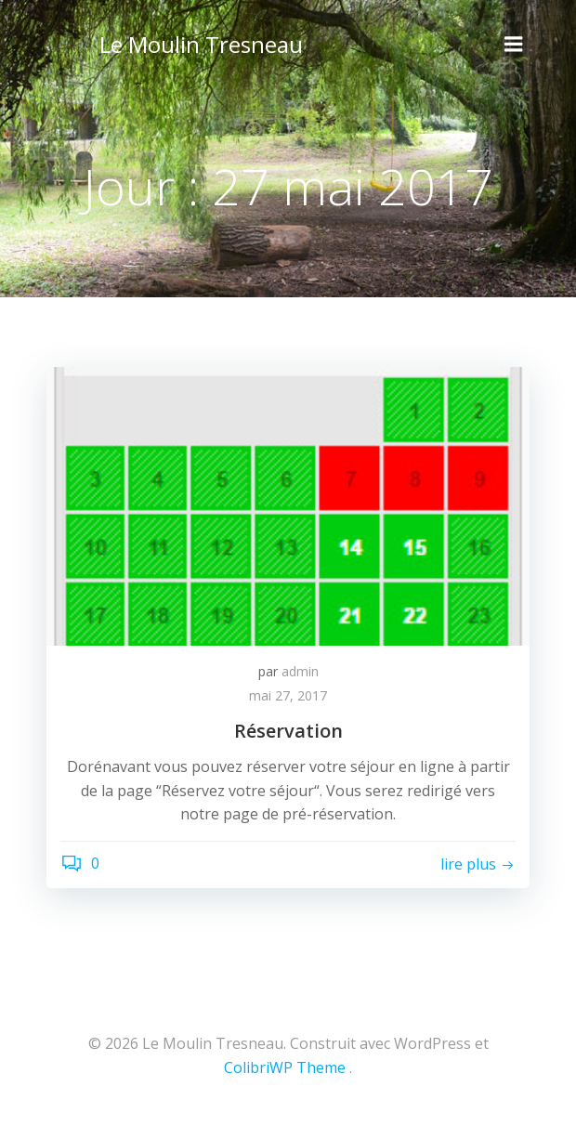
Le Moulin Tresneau (201, 44)
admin (300, 671)
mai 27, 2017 (288, 695)
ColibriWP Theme (285, 1067)
